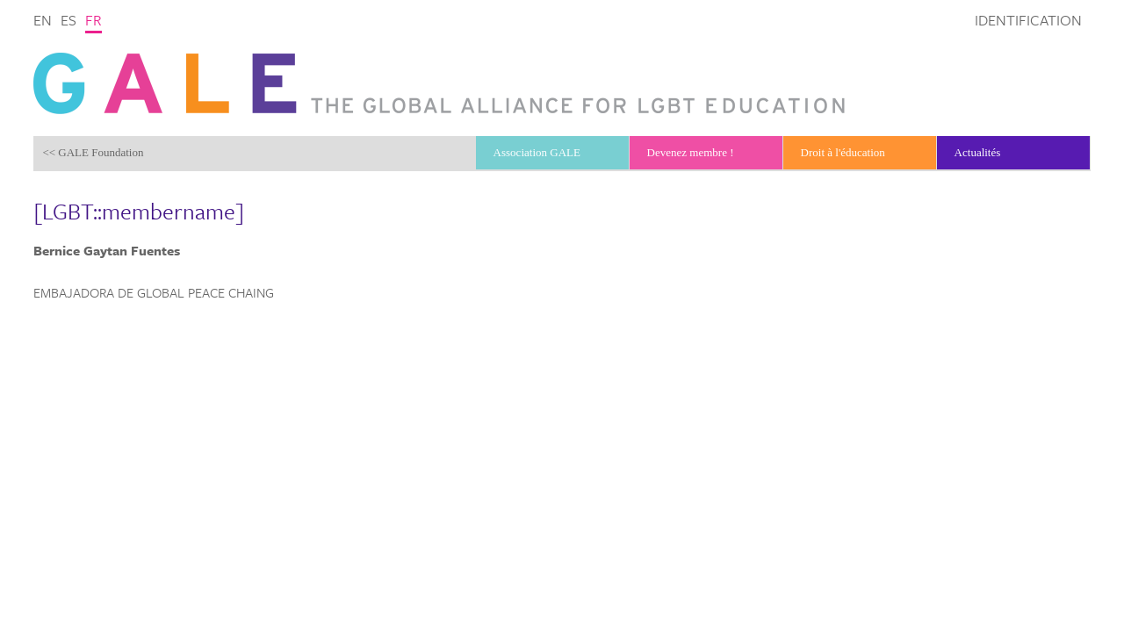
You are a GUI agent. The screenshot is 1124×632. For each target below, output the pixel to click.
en (42, 20)
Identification (1028, 20)
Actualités (978, 152)
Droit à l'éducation (843, 152)
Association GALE (537, 152)
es (68, 20)
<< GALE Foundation (92, 152)
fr (93, 20)
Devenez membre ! (690, 152)
